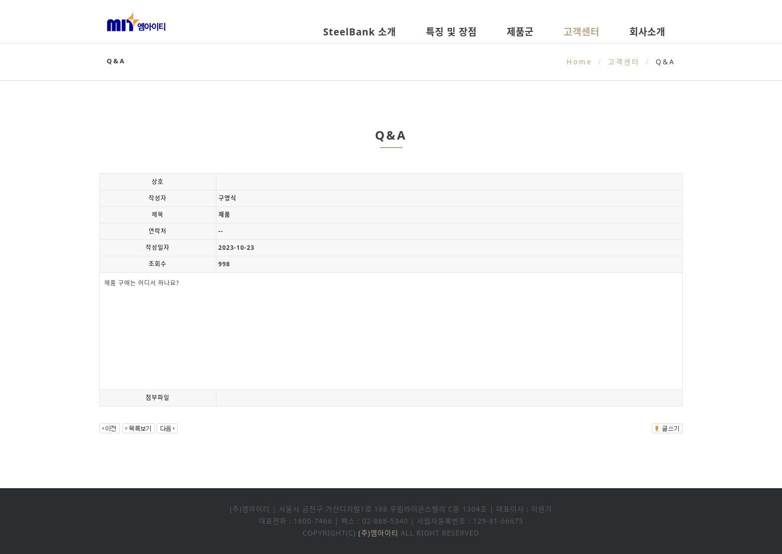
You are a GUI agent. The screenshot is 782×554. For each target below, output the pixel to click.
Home (579, 61)
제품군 (520, 31)
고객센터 (581, 31)
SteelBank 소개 (359, 31)
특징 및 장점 (451, 31)
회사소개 (647, 31)
